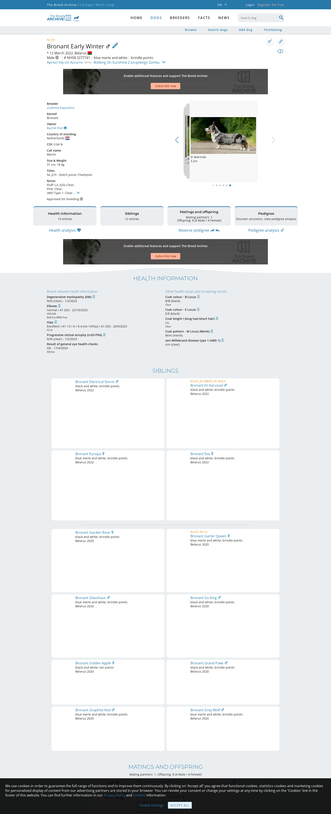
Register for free (271, 5)
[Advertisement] (149, 74)
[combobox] (261, 17)
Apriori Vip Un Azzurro (65, 62)
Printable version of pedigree (165, 559)
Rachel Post (57, 113)
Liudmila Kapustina (60, 93)
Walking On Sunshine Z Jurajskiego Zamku (127, 62)
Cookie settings (151, 805)
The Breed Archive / (63, 5)
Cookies (139, 795)
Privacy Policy (114, 795)
